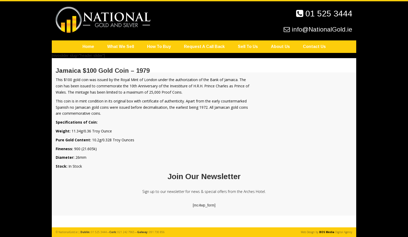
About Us (280, 46)
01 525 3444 (328, 13)
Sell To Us (248, 46)
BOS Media (326, 232)
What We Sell (120, 46)
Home (88, 46)
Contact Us (314, 46)
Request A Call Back (204, 46)
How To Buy (159, 46)
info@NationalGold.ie (322, 29)
